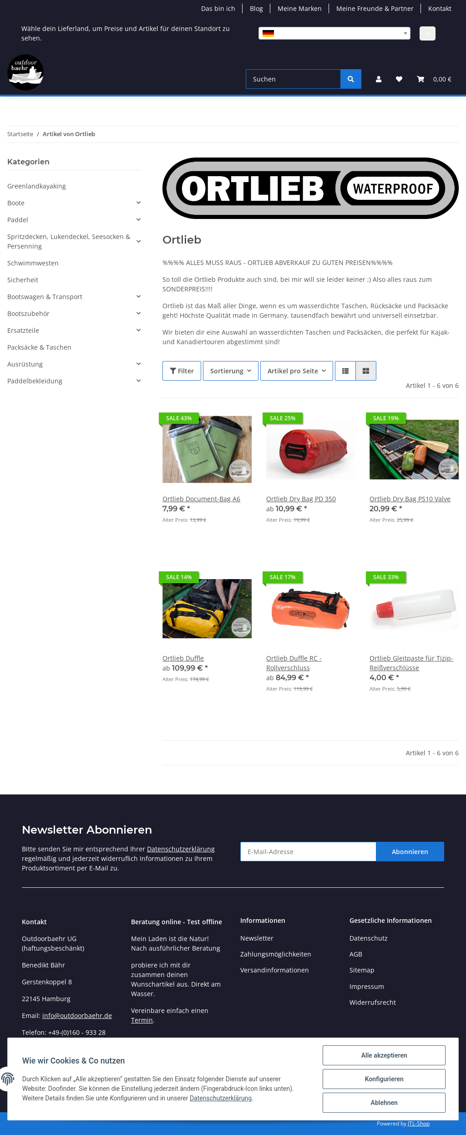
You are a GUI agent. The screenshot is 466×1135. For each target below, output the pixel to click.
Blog (256, 8)
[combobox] (334, 33)
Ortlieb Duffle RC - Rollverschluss (294, 663)
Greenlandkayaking (36, 186)
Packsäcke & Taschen (39, 347)
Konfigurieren (384, 1079)
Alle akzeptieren (384, 1055)
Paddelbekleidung (34, 381)
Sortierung (226, 370)
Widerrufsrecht (373, 1002)
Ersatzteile (23, 330)
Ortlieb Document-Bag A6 (201, 498)
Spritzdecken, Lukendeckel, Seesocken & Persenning (68, 241)
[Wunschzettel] (399, 79)
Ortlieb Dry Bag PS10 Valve (410, 498)
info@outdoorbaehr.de (77, 1015)
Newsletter (257, 938)
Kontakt (439, 8)
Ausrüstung (25, 364)
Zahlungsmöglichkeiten (275, 954)
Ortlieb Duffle (183, 658)
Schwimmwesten (33, 263)
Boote (16, 202)
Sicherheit (22, 279)
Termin (142, 1020)
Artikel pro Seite (293, 370)
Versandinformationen (274, 970)
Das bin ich (218, 8)
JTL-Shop (419, 1123)
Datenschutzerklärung (181, 849)
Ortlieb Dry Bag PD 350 (301, 498)
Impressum (367, 986)
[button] (379, 79)
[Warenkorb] (434, 79)
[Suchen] (293, 79)
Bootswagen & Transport (44, 296)
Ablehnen (383, 1102)
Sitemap (362, 970)
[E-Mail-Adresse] (308, 851)
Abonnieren (410, 851)
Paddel (17, 219)
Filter (182, 370)
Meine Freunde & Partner (375, 8)
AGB (356, 954)
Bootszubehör (28, 313)
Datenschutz (369, 938)
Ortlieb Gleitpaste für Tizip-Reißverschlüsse (411, 663)
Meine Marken (300, 8)
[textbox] (334, 33)
